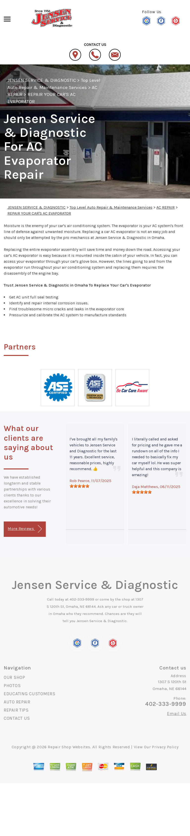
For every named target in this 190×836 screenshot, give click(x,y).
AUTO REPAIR (17, 702)
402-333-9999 (82, 599)
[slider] (79, 486)
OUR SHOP (14, 677)
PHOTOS (12, 685)
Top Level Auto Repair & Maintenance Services (111, 207)
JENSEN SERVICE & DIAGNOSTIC (41, 80)
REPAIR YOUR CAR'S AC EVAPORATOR (39, 213)
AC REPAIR (165, 207)
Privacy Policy (165, 747)
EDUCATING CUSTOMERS (29, 693)
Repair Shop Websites (69, 747)
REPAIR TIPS (16, 710)
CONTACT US (17, 718)
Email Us (176, 713)
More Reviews (25, 529)
